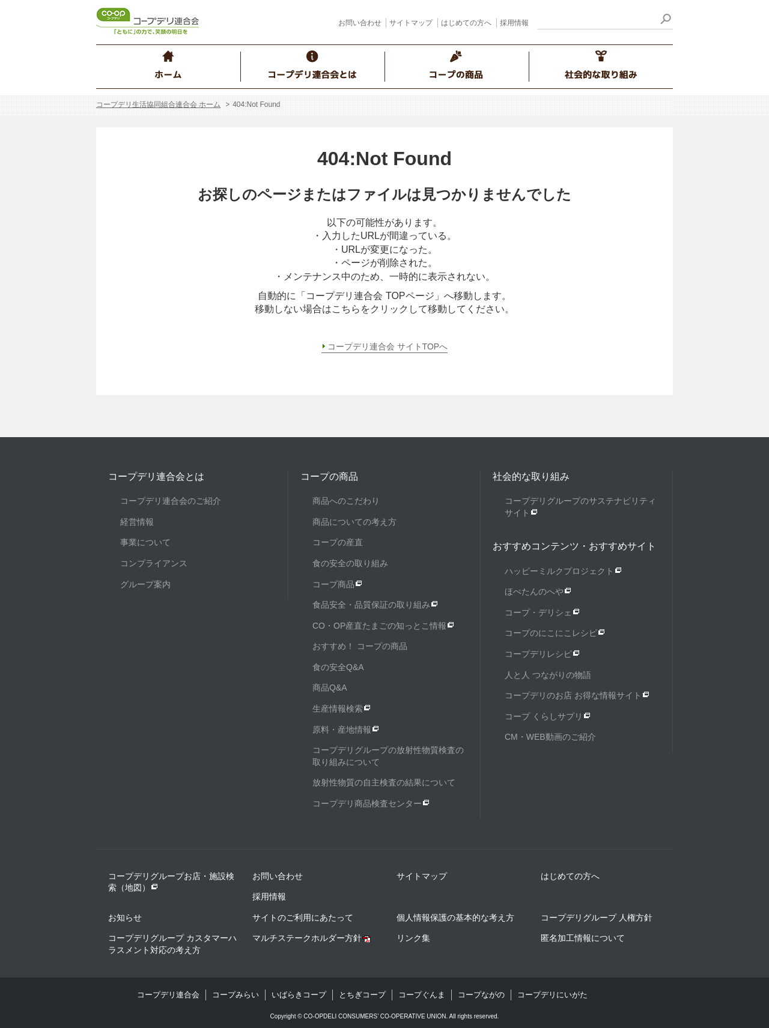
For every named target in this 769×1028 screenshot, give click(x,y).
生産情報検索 (337, 708)
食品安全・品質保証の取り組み (371, 604)
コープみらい (235, 994)
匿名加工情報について (583, 938)
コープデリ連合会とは (156, 476)
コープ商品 (333, 584)
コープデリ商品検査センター (367, 803)
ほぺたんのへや (534, 591)
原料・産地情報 (341, 729)
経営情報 (137, 522)
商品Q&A (329, 687)
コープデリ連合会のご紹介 (170, 501)
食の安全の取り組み (350, 563)
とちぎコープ (362, 994)
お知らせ (125, 917)
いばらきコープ (299, 994)
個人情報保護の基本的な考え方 (455, 917)
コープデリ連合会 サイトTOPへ (387, 346)
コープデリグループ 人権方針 (596, 917)
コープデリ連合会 (168, 994)
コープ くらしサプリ (544, 716)
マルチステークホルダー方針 (307, 938)
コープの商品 (329, 476)
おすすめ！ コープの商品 (359, 646)
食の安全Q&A (338, 667)
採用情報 (514, 22)
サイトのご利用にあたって (302, 917)
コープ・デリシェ (538, 612)
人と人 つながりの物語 (548, 675)
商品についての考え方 (354, 522)
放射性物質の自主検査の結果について (383, 782)
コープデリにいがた (552, 994)
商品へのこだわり (346, 501)
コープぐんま (421, 994)
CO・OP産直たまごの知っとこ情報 (379, 625)
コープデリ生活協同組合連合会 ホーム (158, 104)
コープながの (481, 994)
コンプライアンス (153, 563)
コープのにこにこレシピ (551, 633)
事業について (145, 542)
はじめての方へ (466, 22)
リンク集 (413, 938)
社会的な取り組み (531, 476)
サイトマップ (411, 22)
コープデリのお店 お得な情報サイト (573, 695)
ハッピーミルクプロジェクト (559, 571)
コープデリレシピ (538, 654)
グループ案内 (145, 584)
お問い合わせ (359, 22)
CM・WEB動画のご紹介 (550, 737)
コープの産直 (337, 542)
